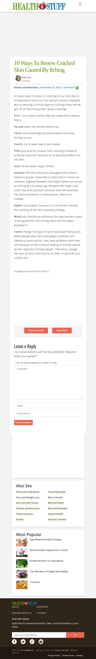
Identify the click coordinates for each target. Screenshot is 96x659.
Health (20, 519)
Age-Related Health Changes (46, 539)
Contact (41, 613)
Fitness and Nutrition (26, 87)
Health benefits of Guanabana (46, 560)
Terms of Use (68, 655)
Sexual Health (55, 513)
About (16, 606)
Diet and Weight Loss (28, 497)
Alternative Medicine (27, 491)
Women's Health (57, 519)
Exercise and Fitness (27, 502)
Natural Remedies (58, 508)
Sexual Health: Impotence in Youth (49, 550)
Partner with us (22, 613)
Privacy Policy (54, 655)
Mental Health (56, 502)
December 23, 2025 (50, 87)
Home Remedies (57, 491)
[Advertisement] (48, 35)
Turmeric (35, 582)
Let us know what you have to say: (36, 362)
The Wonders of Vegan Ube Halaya (49, 571)
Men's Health (55, 497)
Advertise (42, 606)
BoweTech (29, 650)
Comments (71, 87)
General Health (24, 513)
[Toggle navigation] (80, 4)
